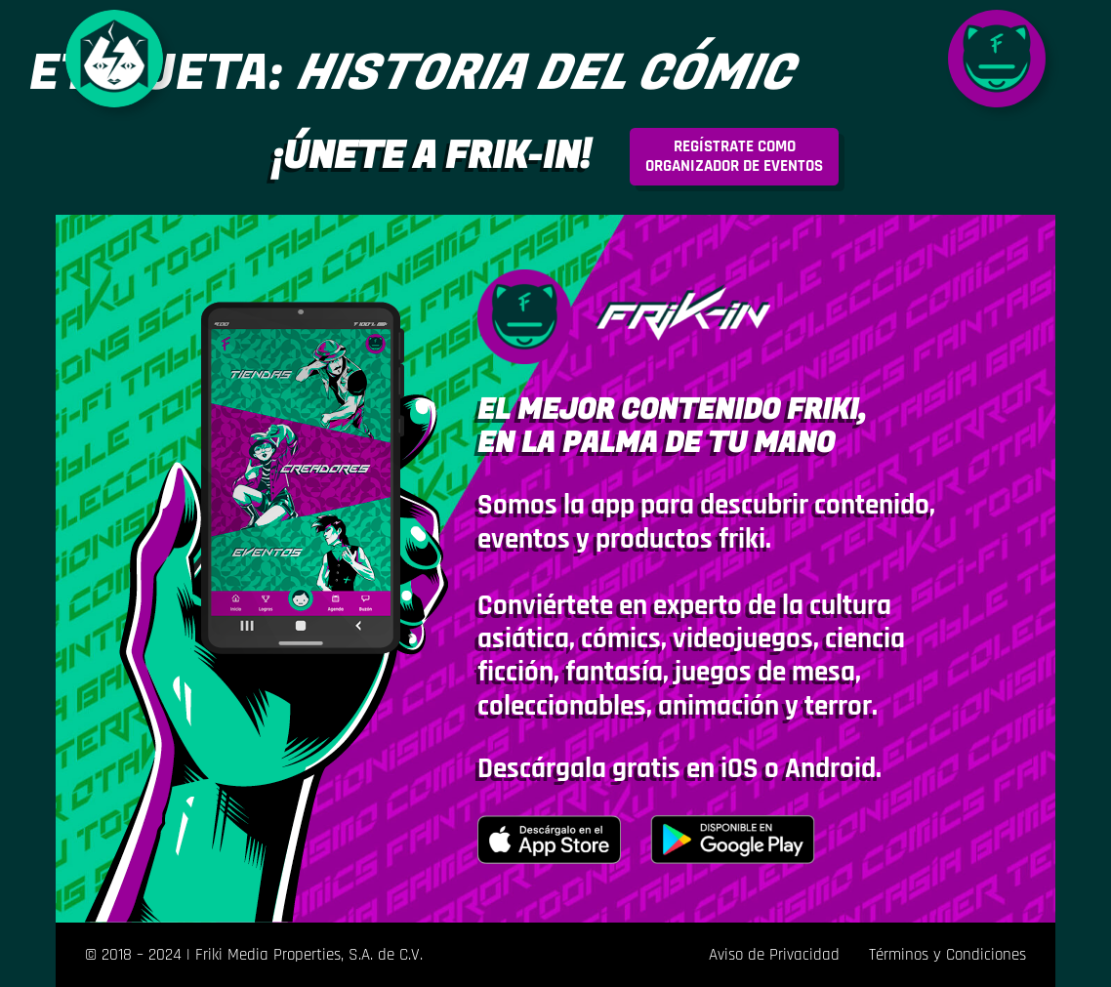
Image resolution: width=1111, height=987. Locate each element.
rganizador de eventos (734, 156)
